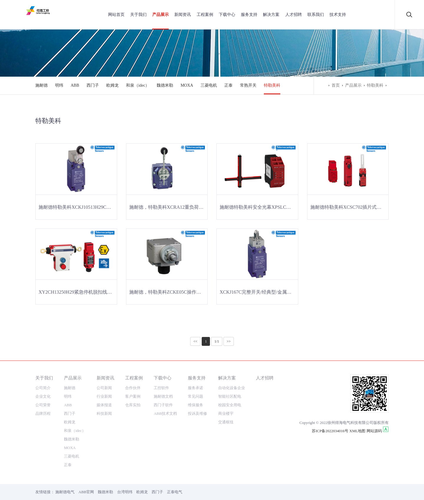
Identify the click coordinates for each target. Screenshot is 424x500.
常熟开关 (248, 85)
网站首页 (116, 14)
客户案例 (132, 396)
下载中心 (227, 14)
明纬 (59, 85)
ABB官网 (86, 492)
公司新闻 (104, 388)
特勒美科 (272, 85)
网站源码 (374, 431)
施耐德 (41, 85)
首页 (336, 85)
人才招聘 (293, 14)
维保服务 (195, 405)
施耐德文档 (163, 396)
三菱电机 (209, 85)
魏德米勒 (165, 85)
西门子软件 (163, 405)
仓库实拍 (132, 405)
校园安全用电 (229, 405)
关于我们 (138, 14)
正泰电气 (174, 492)
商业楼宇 (225, 413)
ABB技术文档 (165, 413)
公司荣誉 (43, 405)
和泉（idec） (137, 85)
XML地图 (358, 431)
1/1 (216, 341)
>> (229, 341)
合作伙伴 (132, 388)
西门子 (93, 85)
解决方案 (271, 14)
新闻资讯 (182, 14)
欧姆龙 (112, 85)
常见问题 (195, 396)
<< (195, 341)
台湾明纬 (124, 492)
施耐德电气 (64, 492)
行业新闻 (104, 396)
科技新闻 (104, 413)
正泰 (228, 85)
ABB (75, 85)
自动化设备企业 (231, 388)
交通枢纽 (225, 422)
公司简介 (43, 388)
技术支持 (337, 14)
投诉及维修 (197, 413)
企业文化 (43, 396)
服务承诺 (195, 388)
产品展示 (160, 14)
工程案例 (205, 14)
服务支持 (249, 14)
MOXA (186, 85)
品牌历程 (43, 413)
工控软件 (161, 388)
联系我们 (315, 14)
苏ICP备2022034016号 (330, 431)
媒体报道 (104, 405)
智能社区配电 (229, 396)
